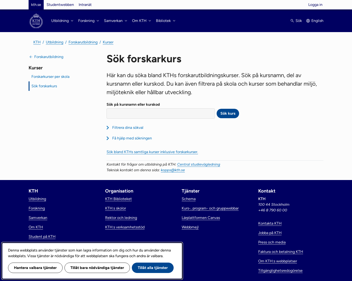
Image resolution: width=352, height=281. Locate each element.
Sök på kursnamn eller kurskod (133, 104)
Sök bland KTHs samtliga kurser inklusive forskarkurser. (152, 152)
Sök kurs (227, 113)
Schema (189, 199)
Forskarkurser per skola (50, 76)
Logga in (315, 4)
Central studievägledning (198, 164)
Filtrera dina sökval (127, 127)
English (317, 20)
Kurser (108, 42)
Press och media (272, 242)
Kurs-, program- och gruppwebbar (210, 208)
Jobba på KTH (270, 233)
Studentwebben (60, 4)
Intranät (85, 4)
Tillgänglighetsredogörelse (280, 270)
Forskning (37, 208)
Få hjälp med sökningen (132, 138)
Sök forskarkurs (44, 86)
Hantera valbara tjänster (35, 267)
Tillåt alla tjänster (153, 267)
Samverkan (38, 217)
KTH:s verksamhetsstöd (125, 227)
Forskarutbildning (83, 42)
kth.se (36, 4)
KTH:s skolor (115, 208)
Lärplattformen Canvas (201, 217)
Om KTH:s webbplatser (277, 261)
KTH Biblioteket (118, 199)
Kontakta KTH (270, 223)
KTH (37, 42)
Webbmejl (190, 227)
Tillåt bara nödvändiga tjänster (97, 267)
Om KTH (36, 227)
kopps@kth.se (173, 170)
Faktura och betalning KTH (280, 251)
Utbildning (54, 42)
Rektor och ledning (121, 217)
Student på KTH (42, 236)
